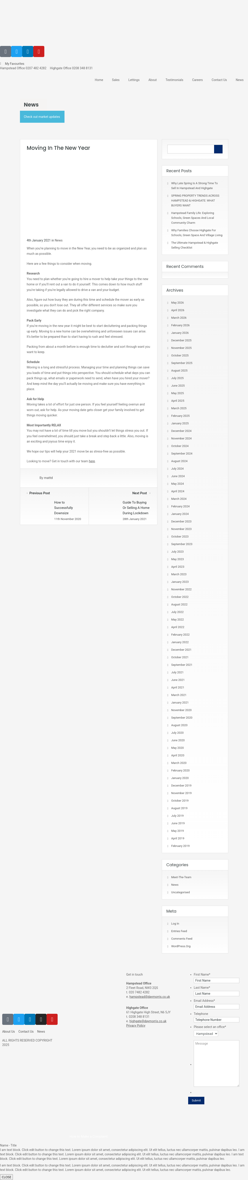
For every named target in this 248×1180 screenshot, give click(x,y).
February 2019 (180, 846)
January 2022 (180, 642)
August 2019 (179, 808)
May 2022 (177, 619)
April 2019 (177, 838)
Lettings (133, 80)
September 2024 (182, 453)
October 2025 (180, 355)
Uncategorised (180, 892)
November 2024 (181, 438)
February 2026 (180, 325)
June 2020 (178, 740)
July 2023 (177, 551)
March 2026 (179, 317)
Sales (115, 80)
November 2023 (181, 529)
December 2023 (181, 521)
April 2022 (177, 627)
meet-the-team (181, 877)
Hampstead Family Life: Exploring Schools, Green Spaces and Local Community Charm (192, 217)
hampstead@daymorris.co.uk (149, 996)
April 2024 (177, 491)
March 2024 (179, 498)
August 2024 (179, 461)
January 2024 (180, 514)
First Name (202, 974)
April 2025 (177, 400)
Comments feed (181, 938)
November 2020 (181, 710)
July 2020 (177, 732)
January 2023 (180, 581)
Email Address (204, 1000)
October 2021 (180, 657)
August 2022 (179, 604)
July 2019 (177, 815)
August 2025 (179, 370)
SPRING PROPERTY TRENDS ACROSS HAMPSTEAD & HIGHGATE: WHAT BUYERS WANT (195, 200)
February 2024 (180, 506)
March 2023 (179, 574)
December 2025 (181, 340)
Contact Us (219, 80)
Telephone (201, 1014)
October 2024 (180, 446)
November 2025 (181, 348)
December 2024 (181, 431)
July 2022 (177, 612)
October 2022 (180, 597)
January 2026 (180, 332)
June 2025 (178, 385)
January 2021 (180, 702)
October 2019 (180, 800)
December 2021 (181, 649)
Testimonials (174, 80)
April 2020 (177, 755)
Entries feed (179, 931)
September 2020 (182, 717)
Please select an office (210, 1027)
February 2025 (180, 415)
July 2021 (177, 672)
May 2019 (177, 830)
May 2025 (177, 393)
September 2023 (182, 544)
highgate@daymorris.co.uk (147, 1021)
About (152, 80)
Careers (197, 80)
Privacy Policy (135, 1025)
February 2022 (180, 634)
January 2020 (180, 778)
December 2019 (181, 785)
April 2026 (177, 310)
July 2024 (177, 468)
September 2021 (182, 664)
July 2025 (177, 378)
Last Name (202, 987)
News (240, 80)
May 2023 (177, 559)
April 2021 (177, 687)
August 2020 (179, 725)
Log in (175, 923)
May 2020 (177, 747)
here (92, 461)
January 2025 (180, 423)
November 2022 (181, 589)
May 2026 (177, 302)
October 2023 (180, 536)
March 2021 (179, 695)
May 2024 (177, 483)
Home (99, 80)
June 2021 (178, 680)
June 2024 (178, 476)
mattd (48, 478)
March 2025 (179, 408)
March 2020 (179, 763)
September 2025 (182, 363)
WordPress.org (181, 946)
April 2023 (177, 566)
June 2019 (178, 823)
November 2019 (181, 793)
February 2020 (180, 770)
